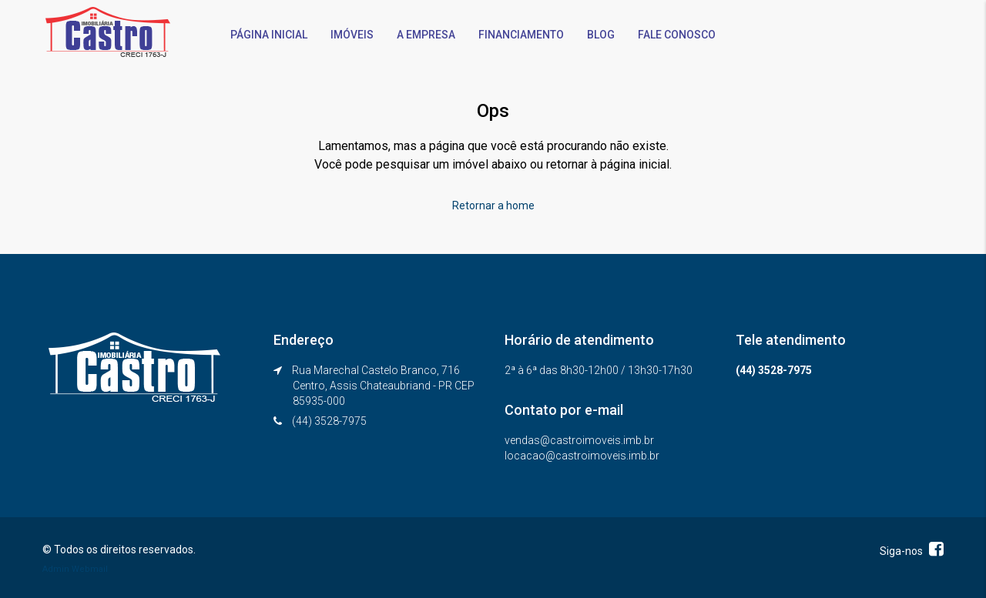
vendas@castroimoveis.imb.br (579, 440)
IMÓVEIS (352, 34)
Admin (55, 569)
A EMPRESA (426, 34)
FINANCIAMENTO (521, 34)
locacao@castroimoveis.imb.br (582, 455)
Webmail (90, 569)
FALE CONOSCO (677, 34)
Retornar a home (493, 205)
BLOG (601, 34)
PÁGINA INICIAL (268, 34)
